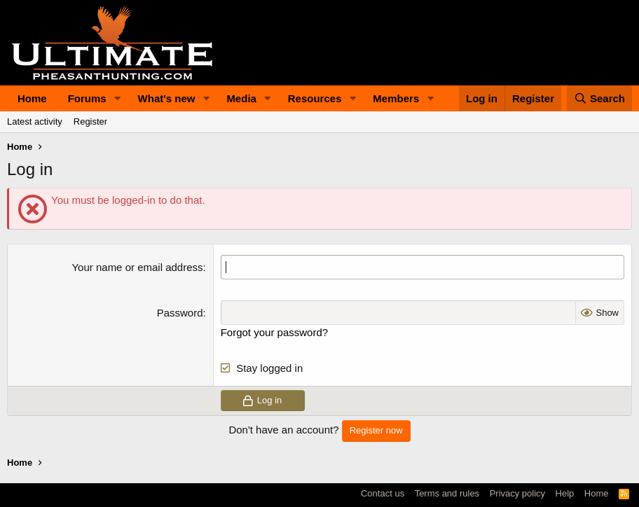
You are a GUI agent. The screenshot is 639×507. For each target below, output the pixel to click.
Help (565, 493)
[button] (118, 98)
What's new (166, 98)
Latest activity (34, 121)
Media (241, 98)
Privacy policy (517, 493)
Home (32, 98)
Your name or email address (136, 267)
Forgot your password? (274, 332)
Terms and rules (447, 493)
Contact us (382, 493)
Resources (315, 98)
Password (180, 313)
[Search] (600, 98)
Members (396, 98)
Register (90, 121)
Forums (87, 98)
